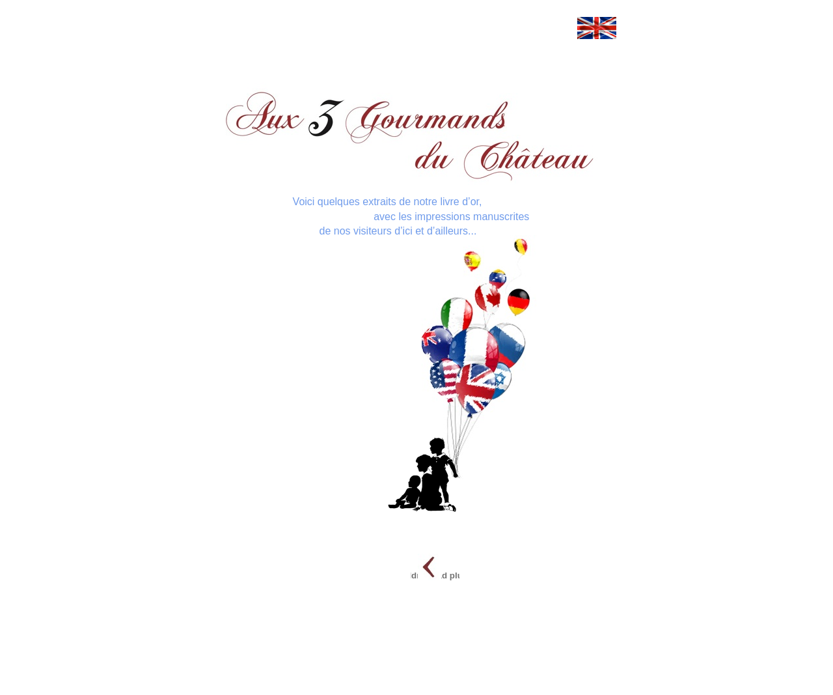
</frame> (216, 82)
